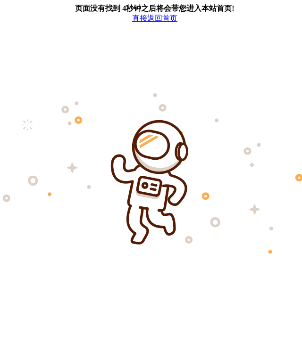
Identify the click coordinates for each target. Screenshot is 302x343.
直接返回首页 (154, 18)
